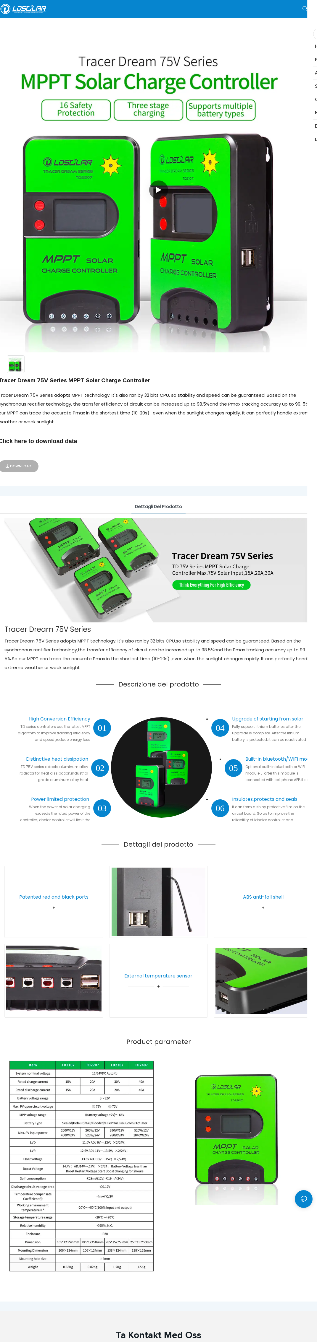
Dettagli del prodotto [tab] (158, 506)
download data (56, 441)
